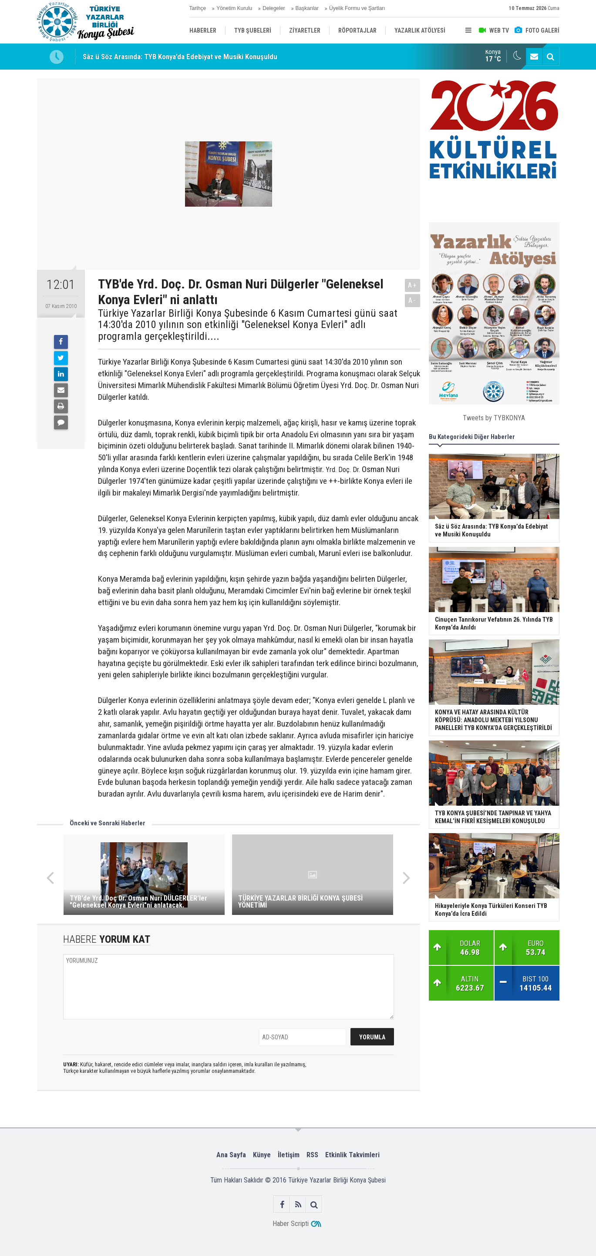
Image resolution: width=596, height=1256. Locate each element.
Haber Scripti (291, 1223)
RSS (312, 1155)
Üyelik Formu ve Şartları (357, 8)
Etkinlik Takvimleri (352, 1155)
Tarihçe (197, 8)
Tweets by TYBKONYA (494, 418)
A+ (412, 285)
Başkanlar (307, 8)
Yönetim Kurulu (234, 8)
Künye (262, 1155)
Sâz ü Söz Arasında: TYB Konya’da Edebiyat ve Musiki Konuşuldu (180, 56)
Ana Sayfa (231, 1155)
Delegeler (274, 8)
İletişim (289, 1155)
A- (412, 300)
